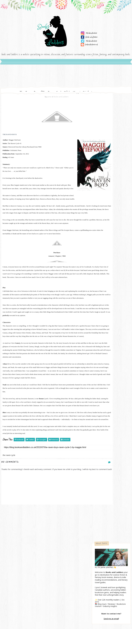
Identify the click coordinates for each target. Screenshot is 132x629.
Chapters (46, 285)
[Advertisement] (44, 584)
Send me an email (111, 176)
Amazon (39, 285)
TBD (51, 285)
